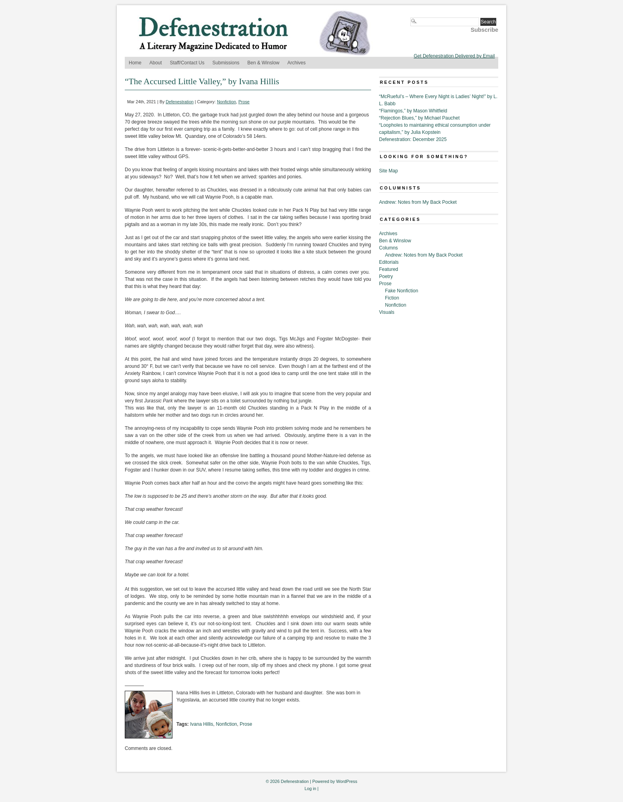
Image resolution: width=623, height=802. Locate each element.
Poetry (386, 276)
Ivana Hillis (201, 724)
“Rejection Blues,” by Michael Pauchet (419, 118)
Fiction (392, 298)
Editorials (389, 262)
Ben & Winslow (264, 63)
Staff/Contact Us (187, 63)
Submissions (226, 63)
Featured (388, 269)
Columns (388, 248)
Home (135, 63)
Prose (244, 101)
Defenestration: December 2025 (413, 139)
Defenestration (179, 101)
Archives (296, 63)
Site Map (388, 171)
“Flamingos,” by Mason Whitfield (413, 111)
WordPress (346, 781)
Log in (310, 788)
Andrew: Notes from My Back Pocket (418, 202)
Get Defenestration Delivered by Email (454, 56)
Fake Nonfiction (401, 291)
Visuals (386, 312)
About (155, 63)
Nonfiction (226, 101)
